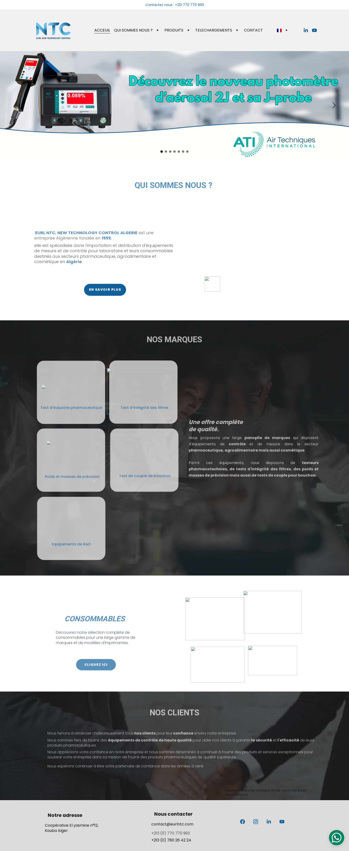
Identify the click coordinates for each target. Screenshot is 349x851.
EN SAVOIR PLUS (105, 289)
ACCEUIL (102, 30)
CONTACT (253, 30)
